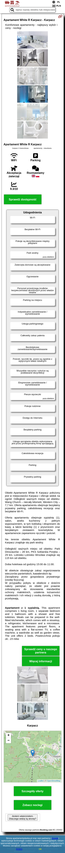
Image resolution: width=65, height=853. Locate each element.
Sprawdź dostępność (22, 199)
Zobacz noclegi (33, 805)
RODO (19, 849)
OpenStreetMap (53, 781)
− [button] (8, 740)
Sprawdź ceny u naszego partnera (40, 651)
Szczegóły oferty (32, 791)
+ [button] (8, 735)
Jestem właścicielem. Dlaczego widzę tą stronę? (22, 817)
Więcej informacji (40, 661)
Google (55, 838)
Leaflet (41, 781)
